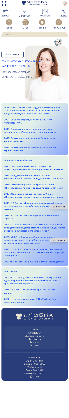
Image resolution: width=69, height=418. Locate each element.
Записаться (12, 54)
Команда (34, 342)
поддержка (59, 240)
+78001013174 (34, 333)
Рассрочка (34, 345)
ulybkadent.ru (34, 339)
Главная (34, 329)
